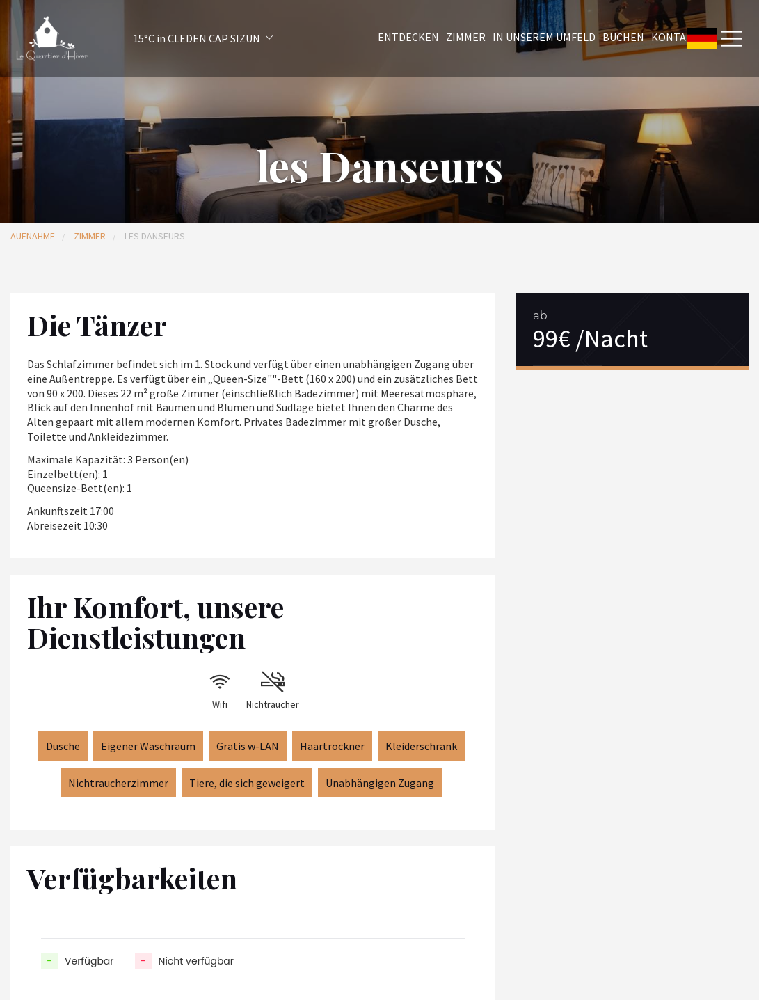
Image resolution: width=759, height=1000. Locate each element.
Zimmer (466, 37)
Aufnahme (32, 236)
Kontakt (675, 37)
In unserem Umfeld (544, 37)
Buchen (623, 37)
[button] (184, 38)
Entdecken (408, 37)
